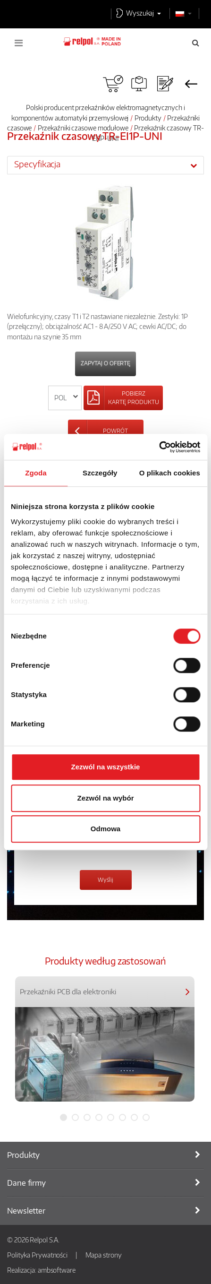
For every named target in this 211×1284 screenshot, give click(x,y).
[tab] (105, 165)
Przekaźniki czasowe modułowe (83, 127)
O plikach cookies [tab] (169, 473)
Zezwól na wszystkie (105, 767)
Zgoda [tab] (36, 473)
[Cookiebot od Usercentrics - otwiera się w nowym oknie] (159, 447)
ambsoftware (57, 1270)
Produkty (148, 117)
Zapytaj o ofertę (105, 363)
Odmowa (105, 829)
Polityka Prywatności (37, 1254)
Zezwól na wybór (105, 798)
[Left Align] (123, 398)
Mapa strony (103, 1254)
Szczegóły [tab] (100, 473)
